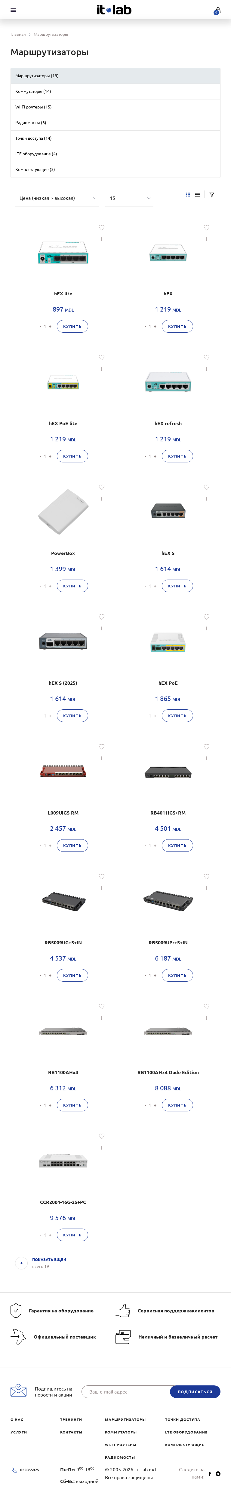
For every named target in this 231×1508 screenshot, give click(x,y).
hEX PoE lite (63, 423)
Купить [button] (72, 326)
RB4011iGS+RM (168, 812)
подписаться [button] (195, 1392)
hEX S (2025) (63, 683)
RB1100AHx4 (63, 1072)
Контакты (71, 1432)
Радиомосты (120, 1457)
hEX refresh (168, 423)
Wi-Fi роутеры (120, 1445)
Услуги (19, 1432)
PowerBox (63, 553)
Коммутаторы (121, 1432)
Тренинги (71, 1419)
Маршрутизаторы (125, 1419)
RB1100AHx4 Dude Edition (168, 1072)
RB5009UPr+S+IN (168, 942)
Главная (18, 34)
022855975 (29, 1470)
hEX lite (63, 293)
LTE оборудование (186, 1432)
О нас (17, 1419)
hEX (168, 293)
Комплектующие (184, 1445)
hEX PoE (168, 683)
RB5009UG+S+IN (63, 942)
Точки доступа (182, 1419)
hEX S (168, 553)
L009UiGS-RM (63, 812)
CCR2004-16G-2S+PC (63, 1202)
